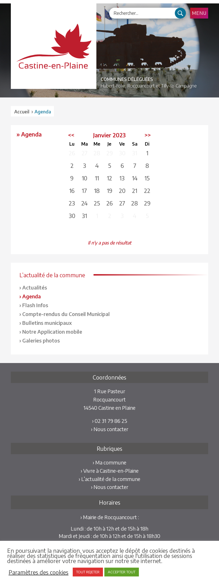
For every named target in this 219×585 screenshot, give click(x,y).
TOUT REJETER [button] (88, 572)
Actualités (34, 287)
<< (71, 134)
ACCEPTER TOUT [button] (121, 572)
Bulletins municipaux (47, 322)
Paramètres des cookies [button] (38, 572)
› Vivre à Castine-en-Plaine (110, 470)
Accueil (21, 112)
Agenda (31, 296)
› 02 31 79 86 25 (109, 420)
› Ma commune (109, 462)
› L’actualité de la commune (109, 479)
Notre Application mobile (52, 331)
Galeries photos (41, 340)
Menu (199, 13)
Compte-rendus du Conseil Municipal (66, 314)
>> (148, 134)
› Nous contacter (109, 429)
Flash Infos (35, 305)
